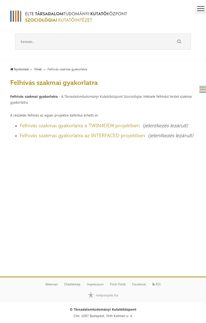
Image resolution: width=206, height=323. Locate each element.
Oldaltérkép (72, 284)
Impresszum (95, 284)
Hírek (38, 69)
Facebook (139, 284)
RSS (156, 284)
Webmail (51, 284)
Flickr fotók (118, 284)
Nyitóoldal (19, 69)
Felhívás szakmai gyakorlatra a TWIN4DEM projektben (80, 126)
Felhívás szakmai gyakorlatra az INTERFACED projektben (82, 136)
